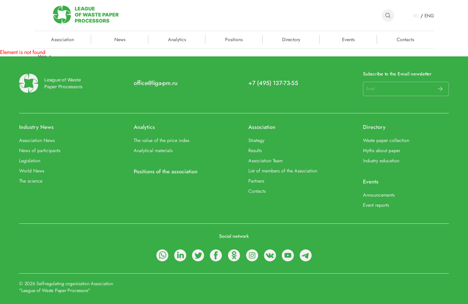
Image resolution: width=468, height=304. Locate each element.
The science (30, 181)
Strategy (256, 140)
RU (416, 15)
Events (348, 39)
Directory (291, 39)
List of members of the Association (282, 171)
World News (31, 171)
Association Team (265, 160)
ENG (429, 15)
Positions (234, 39)
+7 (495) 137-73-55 (273, 83)
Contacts (405, 39)
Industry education (381, 160)
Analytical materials (153, 150)
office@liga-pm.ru (156, 83)
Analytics (177, 39)
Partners (256, 181)
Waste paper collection (386, 140)
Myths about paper (381, 150)
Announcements (379, 195)
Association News (37, 140)
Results (255, 150)
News (119, 39)
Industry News (36, 127)
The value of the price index (162, 140)
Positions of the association (166, 172)
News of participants (39, 150)
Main (42, 56)
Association (261, 127)
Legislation (29, 160)
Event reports (376, 205)
